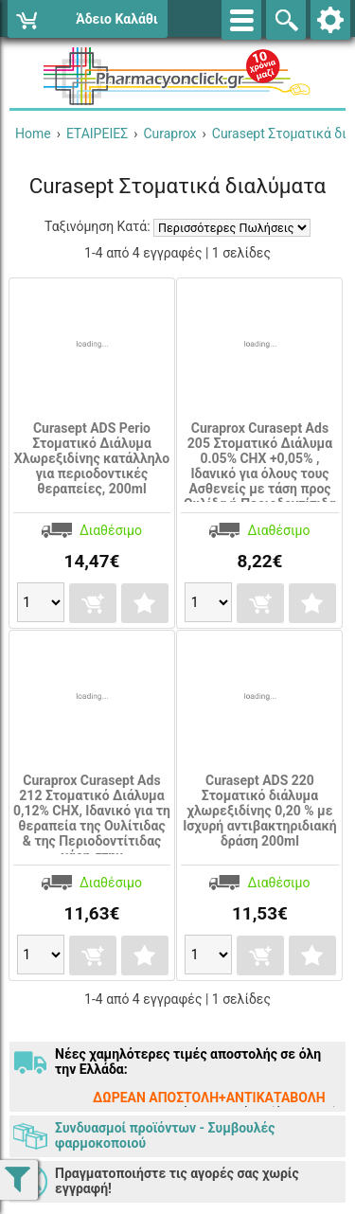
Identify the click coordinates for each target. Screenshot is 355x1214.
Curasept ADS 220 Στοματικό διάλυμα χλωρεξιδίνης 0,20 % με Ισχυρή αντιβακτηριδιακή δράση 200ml (259, 810)
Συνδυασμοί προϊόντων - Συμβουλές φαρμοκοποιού (165, 1135)
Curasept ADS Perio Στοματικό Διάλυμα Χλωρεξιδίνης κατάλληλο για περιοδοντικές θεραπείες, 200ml (91, 458)
